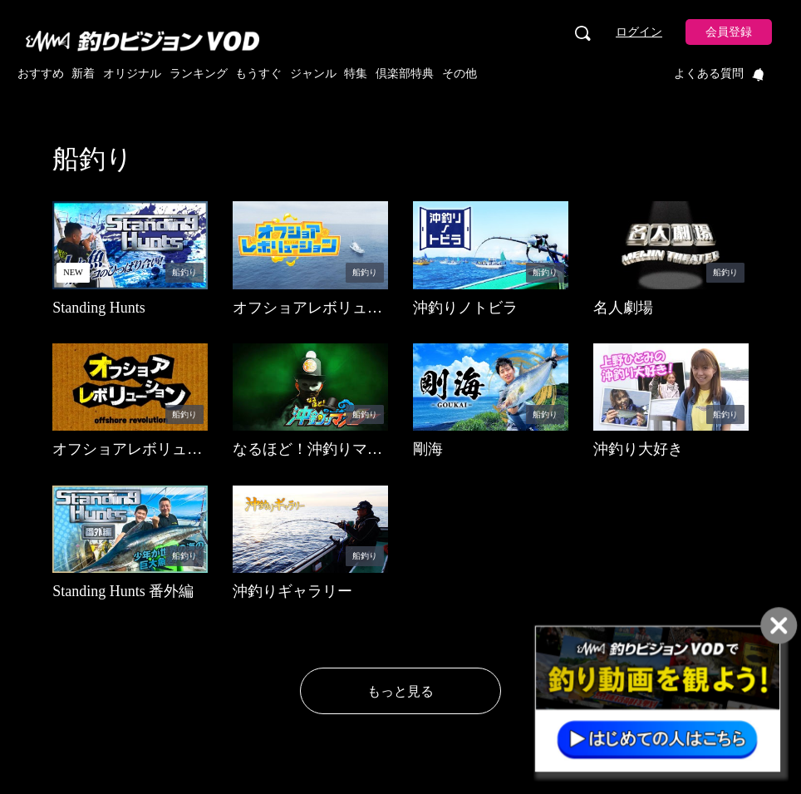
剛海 (428, 449)
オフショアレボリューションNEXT (307, 316)
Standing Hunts (98, 307)
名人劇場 (623, 307)
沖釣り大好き (638, 449)
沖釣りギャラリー (292, 591)
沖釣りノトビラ (465, 307)
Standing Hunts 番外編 (123, 591)
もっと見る (400, 691)
